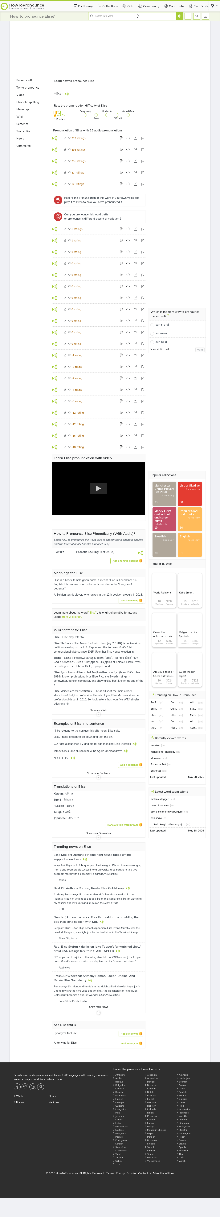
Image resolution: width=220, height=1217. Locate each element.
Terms (110, 1173)
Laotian (181, 1119)
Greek (180, 1102)
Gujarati (118, 1105)
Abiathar (193, 702)
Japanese (182, 1112)
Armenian (151, 1078)
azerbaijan (183, 1078)
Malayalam (183, 1126)
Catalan (181, 1085)
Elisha (58, 657)
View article (111, 873)
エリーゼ (73, 818)
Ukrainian (151, 1157)
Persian (150, 1136)
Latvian (150, 1123)
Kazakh (181, 1116)
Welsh (180, 1160)
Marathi (181, 1129)
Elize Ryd (60, 672)
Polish (180, 1136)
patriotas (156, 770)
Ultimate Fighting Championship (174, 715)
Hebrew (150, 1105)
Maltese (118, 1129)
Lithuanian (183, 1123)
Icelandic (151, 1109)
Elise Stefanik (63, 643)
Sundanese (120, 1150)
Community (148, 6)
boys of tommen (160, 805)
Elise (57, 637)
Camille (193, 727)
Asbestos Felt (158, 764)
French (149, 1098)
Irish (116, 1112)
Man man (156, 758)
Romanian (151, 1140)
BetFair (154, 702)
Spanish (181, 1147)
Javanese (119, 1116)
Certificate (198, 6)
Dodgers (174, 702)
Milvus (193, 715)
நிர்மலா (68, 799)
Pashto (118, 1136)
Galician (181, 1098)
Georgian (119, 1102)
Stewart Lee (154, 715)
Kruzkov (155, 745)
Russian (181, 1140)
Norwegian (183, 1133)
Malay (149, 1126)
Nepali (149, 1133)
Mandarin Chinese (155, 1129)
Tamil (117, 1154)
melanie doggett (160, 798)
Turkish (118, 1157)
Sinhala (150, 1143)
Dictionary (82, 6)
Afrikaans (119, 1074)
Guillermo (174, 708)
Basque (118, 1081)
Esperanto (119, 1095)
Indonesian (183, 1109)
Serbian (118, 1143)
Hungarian (119, 1109)
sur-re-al (162, 333)
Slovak (181, 1143)
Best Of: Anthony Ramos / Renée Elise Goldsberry (89, 888)
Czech (180, 1088)
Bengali (150, 1081)
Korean (150, 1119)
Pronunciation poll (159, 349)
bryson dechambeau (154, 708)
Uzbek (117, 1160)
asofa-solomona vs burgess (166, 811)
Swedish (182, 1150)
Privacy (120, 1173)
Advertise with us (163, 1173)
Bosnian (181, 1081)
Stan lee (193, 708)
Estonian (150, 1095)
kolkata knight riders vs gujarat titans (168, 824)
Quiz (128, 6)
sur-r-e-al (162, 324)
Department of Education (174, 721)
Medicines (52, 1102)
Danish (118, 1092)
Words (18, 1096)
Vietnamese (152, 1160)
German (150, 1102)
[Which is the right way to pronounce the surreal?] (168, 316)
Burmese (151, 1085)
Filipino (181, 1095)
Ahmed (193, 721)
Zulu (116, 1164)
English (181, 1092)
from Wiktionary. (72, 617)
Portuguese (120, 1140)
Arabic (117, 1078)
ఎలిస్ (68, 812)
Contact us (145, 1173)
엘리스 (69, 793)
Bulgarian (119, 1085)
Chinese (118, 1088)
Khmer (117, 1119)
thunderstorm (154, 727)
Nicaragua (174, 727)
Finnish (118, 1098)
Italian (149, 1112)
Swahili (150, 1150)
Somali (149, 1147)
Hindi (180, 1105)
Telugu (149, 1154)
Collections (107, 6)
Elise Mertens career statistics (73, 691)
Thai (179, 1154)
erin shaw (156, 817)
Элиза (70, 805)
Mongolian (119, 1133)
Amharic (182, 1074)
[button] (126, 561)
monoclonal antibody (163, 751)
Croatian (150, 1088)
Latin (117, 1123)
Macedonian (120, 1126)
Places (51, 1096)
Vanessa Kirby (154, 721)
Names (19, 1102)
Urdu (180, 1157)
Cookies (131, 1173)
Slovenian (119, 1147)
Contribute (173, 6)
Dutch (149, 1092)
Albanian (151, 1074)
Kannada (151, 1116)
